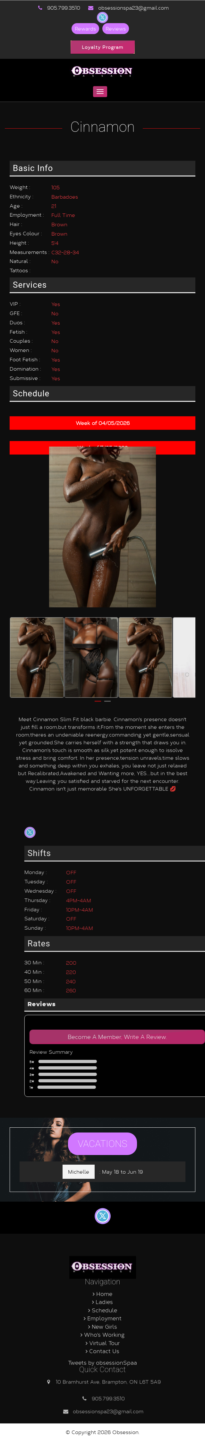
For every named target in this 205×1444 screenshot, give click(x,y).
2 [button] (107, 384)
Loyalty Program (103, 47)
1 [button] (98, 384)
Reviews (116, 28)
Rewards (85, 28)
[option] (37, 337)
